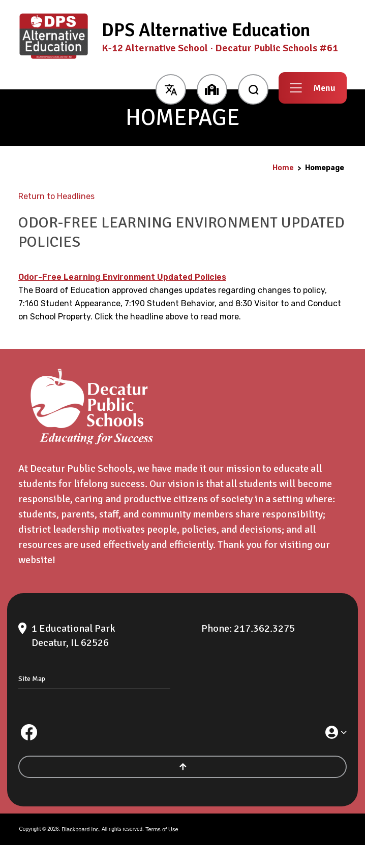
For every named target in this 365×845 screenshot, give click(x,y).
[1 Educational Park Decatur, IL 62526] (104, 636)
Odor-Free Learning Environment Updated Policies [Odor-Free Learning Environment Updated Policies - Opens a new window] (122, 277)
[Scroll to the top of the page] (182, 767)
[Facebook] (29, 732)
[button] (170, 88)
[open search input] (253, 88)
